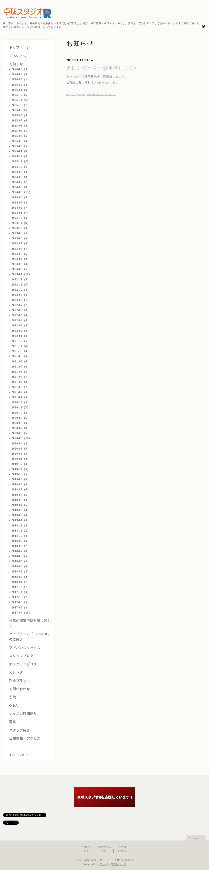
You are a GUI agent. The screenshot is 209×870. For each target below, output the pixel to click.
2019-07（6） (20, 489)
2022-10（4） (20, 289)
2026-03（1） (20, 79)
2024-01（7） (20, 212)
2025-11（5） (20, 100)
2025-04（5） (20, 135)
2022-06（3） (20, 310)
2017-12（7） (20, 587)
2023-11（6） (20, 223)
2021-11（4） (20, 346)
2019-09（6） (20, 479)
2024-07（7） (20, 182)
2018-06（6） (20, 556)
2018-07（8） (20, 551)
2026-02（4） (20, 84)
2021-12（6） (20, 341)
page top (196, 838)
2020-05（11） (21, 438)
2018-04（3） (20, 566)
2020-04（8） (20, 443)
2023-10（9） (20, 228)
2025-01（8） (20, 151)
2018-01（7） (20, 581)
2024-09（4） (20, 171)
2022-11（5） (20, 284)
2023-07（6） (20, 243)
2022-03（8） (20, 325)
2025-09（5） (20, 110)
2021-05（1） (20, 376)
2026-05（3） (20, 69)
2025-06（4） (20, 125)
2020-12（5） (20, 402)
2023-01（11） (21, 274)
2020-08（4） (20, 423)
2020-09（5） (20, 417)
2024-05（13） (21, 192)
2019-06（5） (20, 494)
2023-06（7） (20, 248)
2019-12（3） (20, 463)
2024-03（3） (20, 202)
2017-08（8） (20, 607)
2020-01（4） (20, 458)
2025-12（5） (20, 94)
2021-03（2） (20, 387)
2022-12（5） (20, 279)
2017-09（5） (20, 602)
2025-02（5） (20, 146)
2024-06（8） (20, 187)
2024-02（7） (20, 207)
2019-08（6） (20, 484)
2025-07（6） (20, 120)
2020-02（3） (20, 453)
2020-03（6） (20, 448)
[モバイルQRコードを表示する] (30, 755)
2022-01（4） (20, 335)
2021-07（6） (20, 366)
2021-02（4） (20, 392)
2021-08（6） (20, 361)
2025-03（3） (20, 141)
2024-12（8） (20, 156)
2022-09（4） (20, 294)
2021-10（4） (20, 351)
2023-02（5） (20, 269)
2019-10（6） (20, 474)
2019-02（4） (20, 515)
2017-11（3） (20, 592)
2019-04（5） (20, 505)
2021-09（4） (20, 356)
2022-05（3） (20, 315)
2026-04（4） (20, 74)
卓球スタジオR (94, 859)
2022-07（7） (20, 305)
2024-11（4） (20, 161)
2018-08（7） (20, 545)
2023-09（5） (20, 233)
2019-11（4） (20, 469)
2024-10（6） (20, 166)
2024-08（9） (20, 176)
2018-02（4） (20, 576)
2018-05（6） (20, 561)
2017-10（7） (20, 597)
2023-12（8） (20, 217)
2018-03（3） (20, 571)
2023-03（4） (20, 264)
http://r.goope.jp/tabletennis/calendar (91, 94)
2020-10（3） (20, 412)
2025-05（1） (20, 130)
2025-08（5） (20, 115)
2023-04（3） (20, 258)
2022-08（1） (20, 299)
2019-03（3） (20, 510)
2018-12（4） (20, 525)
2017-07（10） (21, 612)
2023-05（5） (20, 253)
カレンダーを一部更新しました (103, 68)
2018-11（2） (20, 530)
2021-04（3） (20, 381)
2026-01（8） (20, 89)
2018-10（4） (20, 535)
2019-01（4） (20, 520)
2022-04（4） (20, 320)
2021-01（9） (20, 397)
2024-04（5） (20, 197)
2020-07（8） (20, 428)
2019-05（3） (20, 499)
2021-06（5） (20, 371)
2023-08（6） (20, 238)
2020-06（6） (20, 433)
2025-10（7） (20, 105)
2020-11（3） (20, 407)
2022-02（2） (20, 330)
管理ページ (118, 864)
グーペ (103, 864)
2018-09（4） (20, 540)
